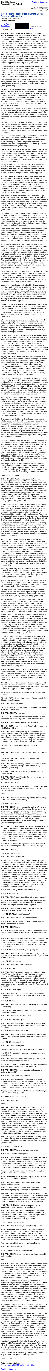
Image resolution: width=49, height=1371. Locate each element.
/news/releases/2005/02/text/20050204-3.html (18, 1365)
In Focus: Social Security (6, 25)
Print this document (40, 2)
